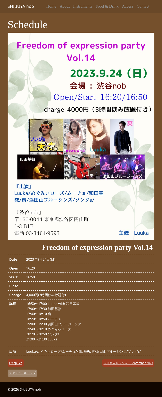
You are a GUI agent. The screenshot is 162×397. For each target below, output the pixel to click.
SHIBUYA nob (21, 6)
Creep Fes (15, 363)
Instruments (82, 6)
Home (51, 6)
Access (127, 6)
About (65, 6)
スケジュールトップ (22, 373)
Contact (143, 6)
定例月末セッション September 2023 (128, 363)
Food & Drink (107, 6)
